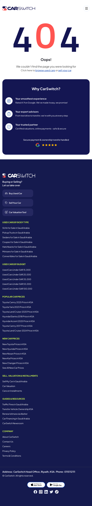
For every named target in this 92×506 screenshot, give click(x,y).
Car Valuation (8, 386)
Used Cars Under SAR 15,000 (16, 269)
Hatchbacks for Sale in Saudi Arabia (19, 246)
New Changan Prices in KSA (15, 363)
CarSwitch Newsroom (13, 423)
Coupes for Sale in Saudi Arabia (17, 242)
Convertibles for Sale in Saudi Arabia (19, 256)
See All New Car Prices (13, 367)
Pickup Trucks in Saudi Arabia (16, 232)
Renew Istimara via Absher (15, 413)
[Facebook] (35, 492)
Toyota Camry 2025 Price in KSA (17, 302)
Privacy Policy (9, 451)
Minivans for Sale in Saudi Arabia (17, 251)
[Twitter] (51, 492)
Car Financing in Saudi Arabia (16, 418)
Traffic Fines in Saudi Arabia (15, 404)
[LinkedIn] (46, 492)
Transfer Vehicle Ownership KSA (17, 409)
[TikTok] (57, 492)
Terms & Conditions (11, 455)
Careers (6, 446)
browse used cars (45, 70)
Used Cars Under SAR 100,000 (17, 288)
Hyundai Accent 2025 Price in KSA (18, 321)
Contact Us (7, 441)
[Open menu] (64, 8)
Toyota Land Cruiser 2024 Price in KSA (20, 330)
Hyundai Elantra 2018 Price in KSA (18, 316)
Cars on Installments (12, 390)
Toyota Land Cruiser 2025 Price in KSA (20, 311)
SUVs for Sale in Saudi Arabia (15, 228)
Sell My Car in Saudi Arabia (14, 381)
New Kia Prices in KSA (12, 358)
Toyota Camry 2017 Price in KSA (17, 325)
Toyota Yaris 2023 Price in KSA (16, 307)
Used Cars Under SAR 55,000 (16, 284)
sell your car (64, 70)
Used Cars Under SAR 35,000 (16, 279)
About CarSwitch (10, 436)
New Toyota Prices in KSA (14, 344)
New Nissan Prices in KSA (14, 353)
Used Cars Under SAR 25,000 (16, 274)
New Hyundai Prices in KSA (15, 349)
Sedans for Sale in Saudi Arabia (17, 237)
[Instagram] (41, 492)
